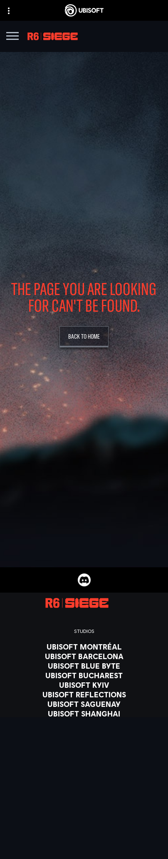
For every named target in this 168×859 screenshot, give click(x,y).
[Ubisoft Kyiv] (84, 685)
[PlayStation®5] (84, 794)
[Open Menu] (12, 37)
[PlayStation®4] (84, 804)
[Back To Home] (84, 336)
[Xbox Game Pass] (84, 766)
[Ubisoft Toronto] (84, 723)
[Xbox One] (84, 785)
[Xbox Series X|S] (84, 775)
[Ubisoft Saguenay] (84, 704)
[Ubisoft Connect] (84, 814)
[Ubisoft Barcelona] (84, 656)
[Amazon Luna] (84, 823)
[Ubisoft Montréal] (84, 646)
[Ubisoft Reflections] (84, 694)
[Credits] (84, 733)
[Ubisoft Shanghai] (84, 713)
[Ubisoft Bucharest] (84, 675)
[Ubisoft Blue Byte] (84, 666)
